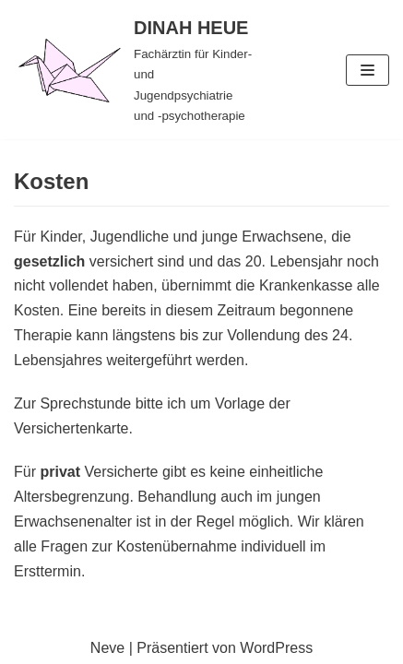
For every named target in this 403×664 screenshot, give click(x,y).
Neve (107, 648)
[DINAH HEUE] (134, 69)
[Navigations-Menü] (367, 70)
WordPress (276, 648)
